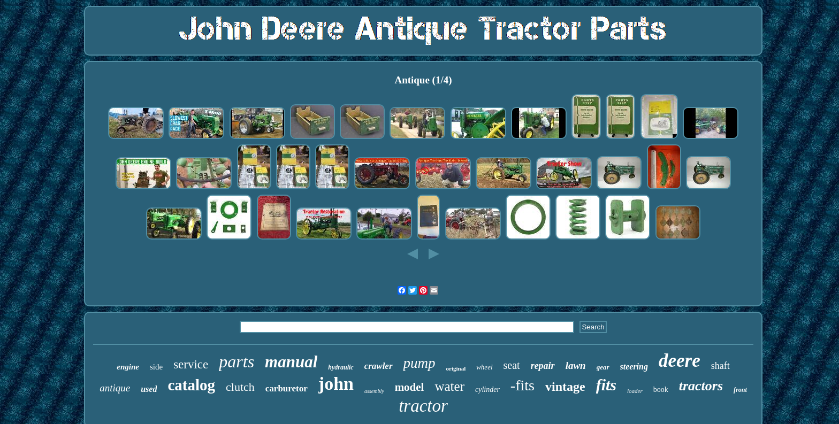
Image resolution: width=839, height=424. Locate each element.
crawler (378, 366)
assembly (374, 391)
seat (512, 365)
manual (291, 361)
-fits (522, 385)
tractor (423, 405)
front (740, 390)
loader (635, 391)
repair (543, 365)
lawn (576, 365)
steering (634, 366)
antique (115, 388)
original (456, 368)
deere (679, 360)
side (156, 367)
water (449, 386)
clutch (240, 387)
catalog (191, 385)
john (336, 384)
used (149, 389)
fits (606, 385)
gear (603, 367)
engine (128, 367)
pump (419, 363)
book (660, 390)
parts (236, 361)
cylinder (487, 390)
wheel (484, 367)
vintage (565, 387)
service (190, 364)
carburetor (286, 388)
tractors (701, 386)
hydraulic (340, 367)
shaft (720, 365)
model (409, 387)
